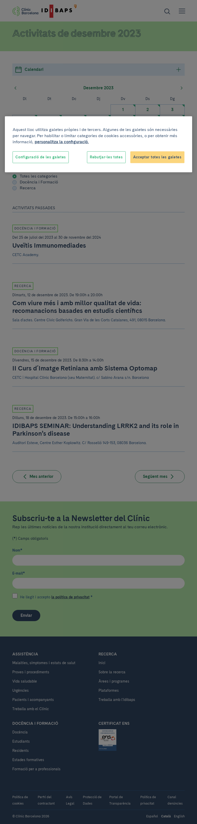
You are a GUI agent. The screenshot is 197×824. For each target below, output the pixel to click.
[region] (98, 144)
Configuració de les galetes (40, 157)
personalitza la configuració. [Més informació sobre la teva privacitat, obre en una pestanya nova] (62, 141)
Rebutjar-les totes (106, 157)
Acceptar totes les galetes (157, 157)
